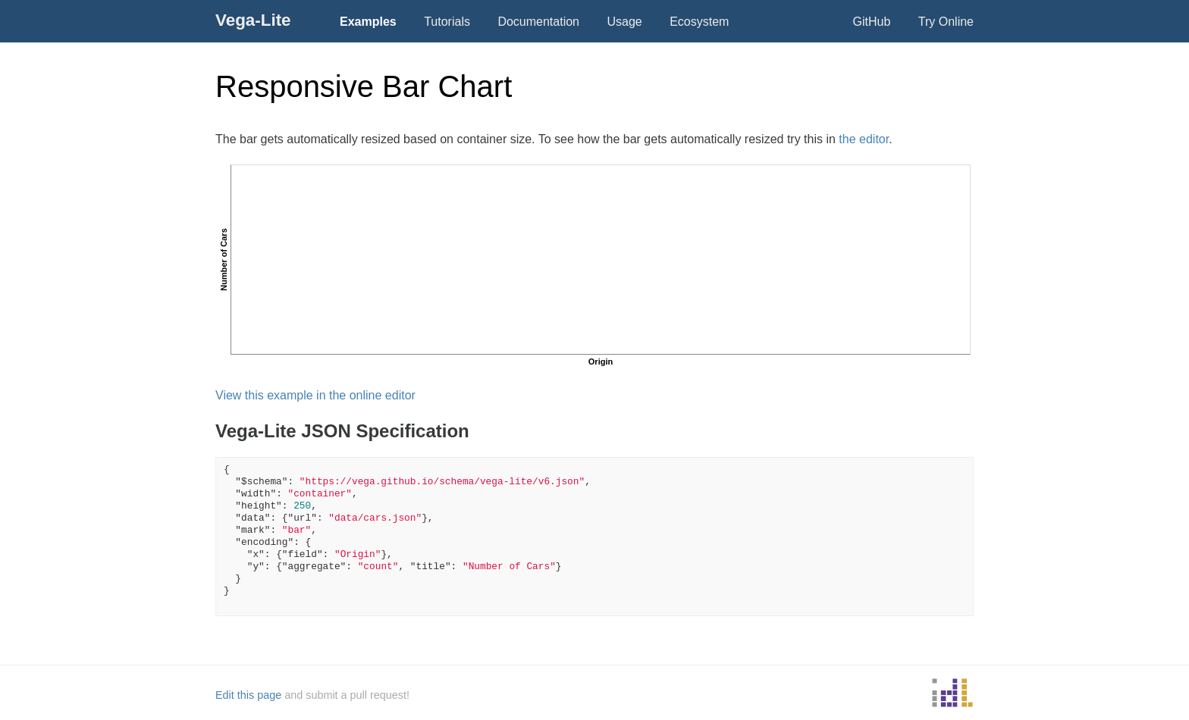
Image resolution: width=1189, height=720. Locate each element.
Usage (624, 21)
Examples (368, 21)
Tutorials (447, 21)
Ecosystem (699, 21)
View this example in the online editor (315, 395)
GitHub (872, 21)
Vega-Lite (253, 20)
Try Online (946, 21)
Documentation (538, 21)
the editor (864, 139)
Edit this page (248, 695)
